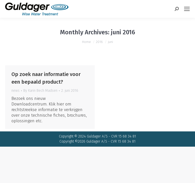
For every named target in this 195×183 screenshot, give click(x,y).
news (15, 90)
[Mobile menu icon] (187, 9)
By (40, 90)
